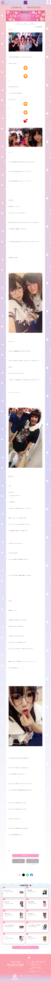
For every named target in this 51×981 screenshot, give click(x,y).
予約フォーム (33, 971)
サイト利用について (27, 975)
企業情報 (21, 975)
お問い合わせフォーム (36, 964)
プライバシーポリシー (35, 975)
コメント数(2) (32, 864)
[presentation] (25, 869)
